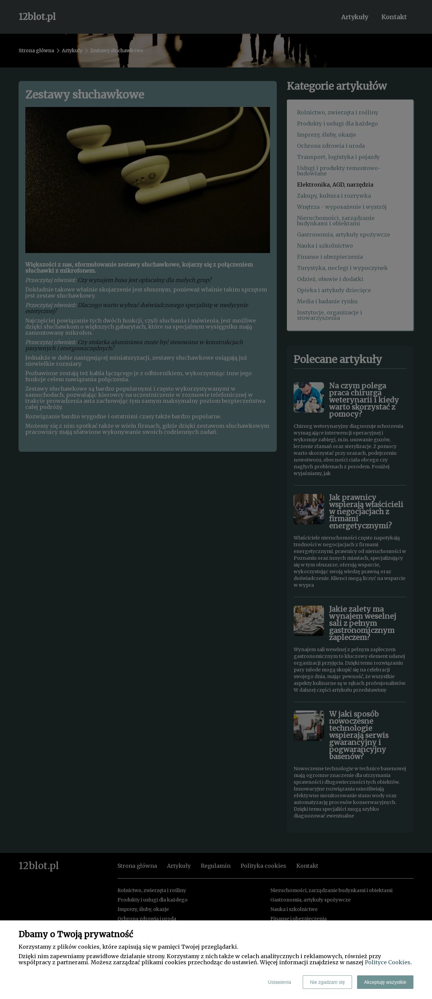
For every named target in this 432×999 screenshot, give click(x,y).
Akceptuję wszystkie (385, 982)
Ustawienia (279, 982)
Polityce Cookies (387, 962)
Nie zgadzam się (327, 982)
